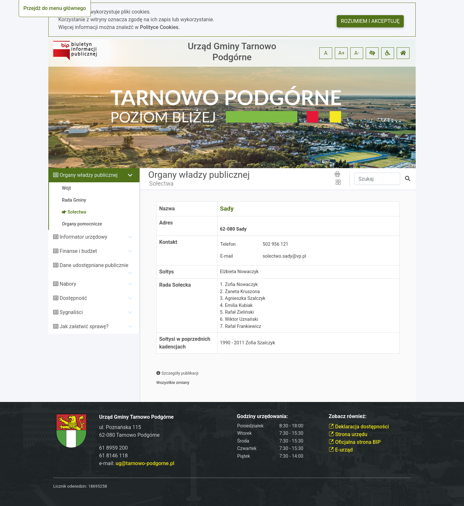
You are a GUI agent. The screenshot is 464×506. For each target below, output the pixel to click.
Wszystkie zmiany (172, 382)
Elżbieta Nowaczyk (239, 271)
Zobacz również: (348, 416)
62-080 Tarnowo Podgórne (129, 435)
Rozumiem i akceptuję (370, 21)
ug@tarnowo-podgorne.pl (145, 463)
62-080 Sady (233, 226)
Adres (166, 223)
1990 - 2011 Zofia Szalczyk (247, 343)
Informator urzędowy (83, 237)
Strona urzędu (348, 434)
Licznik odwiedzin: (70, 486)
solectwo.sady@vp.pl (284, 256)
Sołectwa (161, 183)
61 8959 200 (113, 448)
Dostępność (73, 298)
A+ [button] (341, 53)
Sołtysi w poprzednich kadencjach (184, 343)
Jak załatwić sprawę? (84, 326)
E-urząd (341, 450)
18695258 (97, 486)
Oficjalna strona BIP (355, 442)
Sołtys (166, 272)
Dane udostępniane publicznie (94, 265)
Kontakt (168, 242)
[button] (372, 53)
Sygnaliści (71, 312)
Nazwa (167, 208)
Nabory (68, 284)
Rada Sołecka (175, 285)
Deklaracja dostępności (359, 427)
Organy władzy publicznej (89, 175)
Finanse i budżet (78, 251)
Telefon (228, 244)
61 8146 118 (113, 456)
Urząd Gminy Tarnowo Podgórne (232, 51)
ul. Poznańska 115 (120, 427)
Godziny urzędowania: (262, 416)
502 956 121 (275, 244)
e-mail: (136, 463)
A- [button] (356, 53)
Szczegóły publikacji (177, 373)
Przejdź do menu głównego (55, 8)
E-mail (226, 256)
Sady (227, 208)
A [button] (325, 53)
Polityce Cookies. (160, 27)
